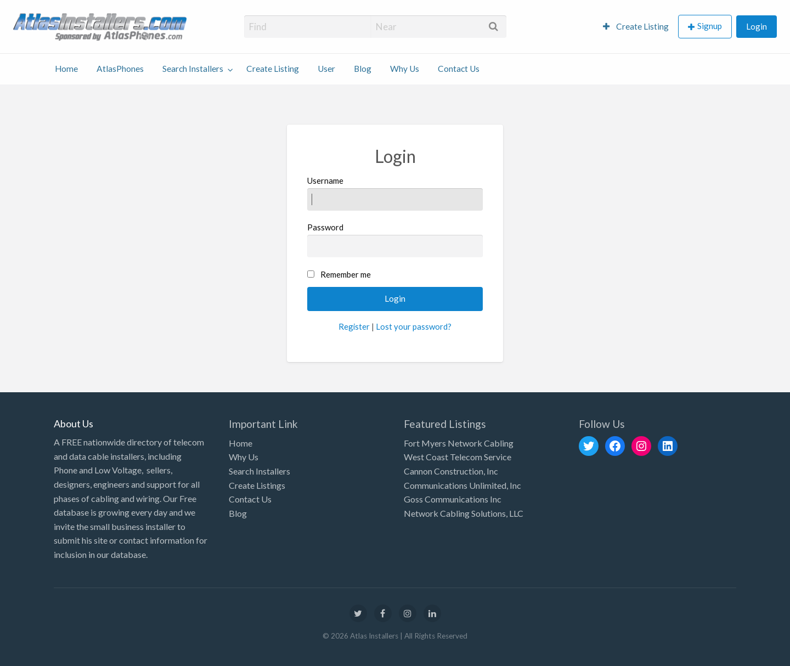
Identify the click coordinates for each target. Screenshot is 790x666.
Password (395, 239)
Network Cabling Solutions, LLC (463, 513)
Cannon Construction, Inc (451, 471)
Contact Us (458, 69)
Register (354, 326)
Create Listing (636, 26)
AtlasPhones (120, 69)
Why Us (404, 69)
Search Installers (192, 69)
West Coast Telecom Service (457, 456)
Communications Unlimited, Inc (462, 485)
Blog (362, 69)
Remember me (345, 274)
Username (395, 193)
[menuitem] (636, 26)
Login (756, 26)
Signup (709, 26)
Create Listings (257, 485)
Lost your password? (414, 326)
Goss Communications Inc (452, 499)
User (326, 69)
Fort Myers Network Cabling (459, 443)
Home (66, 69)
